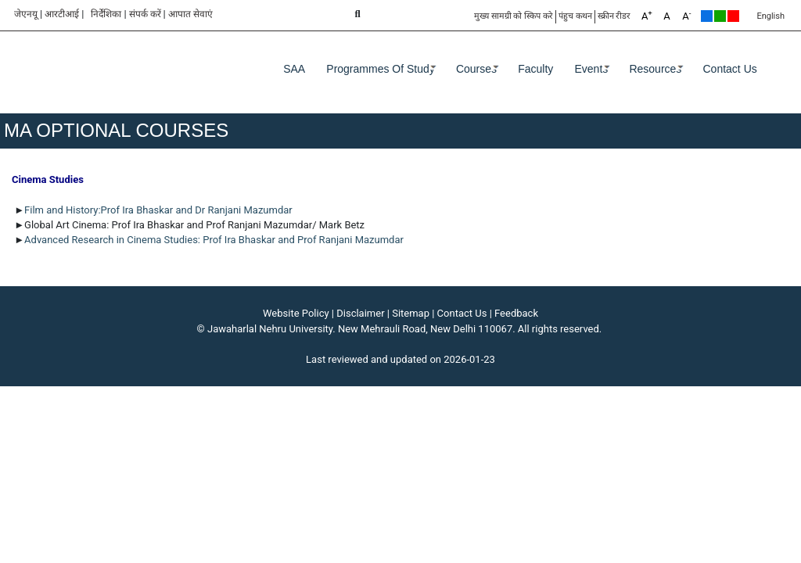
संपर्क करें (145, 14)
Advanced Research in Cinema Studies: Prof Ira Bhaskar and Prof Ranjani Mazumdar (214, 240)
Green (720, 16)
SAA (294, 69)
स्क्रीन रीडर (614, 16)
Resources (655, 69)
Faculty (535, 69)
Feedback (516, 313)
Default (707, 16)
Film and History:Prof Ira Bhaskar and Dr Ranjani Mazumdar (159, 210)
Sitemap (410, 313)
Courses (476, 69)
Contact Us (730, 69)
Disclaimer (360, 313)
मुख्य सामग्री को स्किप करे (513, 16)
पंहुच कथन (575, 16)
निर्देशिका (106, 14)
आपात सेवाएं (190, 14)
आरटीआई (62, 14)
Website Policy (296, 313)
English (770, 16)
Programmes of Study (380, 69)
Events (591, 69)
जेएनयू (26, 14)
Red (733, 16)
